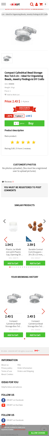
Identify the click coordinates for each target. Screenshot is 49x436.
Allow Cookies (38, 433)
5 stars (33, 142)
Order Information (24, 368)
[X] (2, 427)
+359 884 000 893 (37, 9)
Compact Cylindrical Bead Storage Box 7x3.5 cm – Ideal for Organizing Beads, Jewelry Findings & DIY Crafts (13, 324)
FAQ (19, 365)
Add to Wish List (12, 95)
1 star (12, 142)
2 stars (18, 142)
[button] (9, 267)
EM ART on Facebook (12, 400)
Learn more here (19, 429)
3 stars (23, 142)
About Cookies (7, 374)
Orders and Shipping (25, 371)
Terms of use (6, 371)
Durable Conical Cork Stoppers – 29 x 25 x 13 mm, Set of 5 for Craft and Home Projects (35, 252)
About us (5, 365)
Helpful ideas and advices (11, 387)
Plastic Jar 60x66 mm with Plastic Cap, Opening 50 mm (13, 252)
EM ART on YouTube (12, 405)
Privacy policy (6, 368)
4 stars (28, 142)
